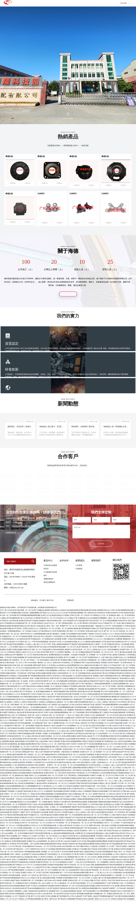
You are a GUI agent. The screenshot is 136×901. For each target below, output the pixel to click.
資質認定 (12, 343)
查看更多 (68, 293)
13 (12, 525)
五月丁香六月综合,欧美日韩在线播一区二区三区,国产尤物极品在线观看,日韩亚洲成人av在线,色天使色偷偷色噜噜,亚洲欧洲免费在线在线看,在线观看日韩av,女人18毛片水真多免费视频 (63, 609)
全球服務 (80, 343)
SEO (52, 600)
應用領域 (114, 343)
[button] (14, 117)
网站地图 (130, 609)
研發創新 (46, 343)
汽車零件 (43, 194)
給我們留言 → (12, 532)
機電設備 (12, 158)
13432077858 (26, 576)
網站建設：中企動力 (38, 600)
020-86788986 (14, 576)
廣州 (48, 600)
